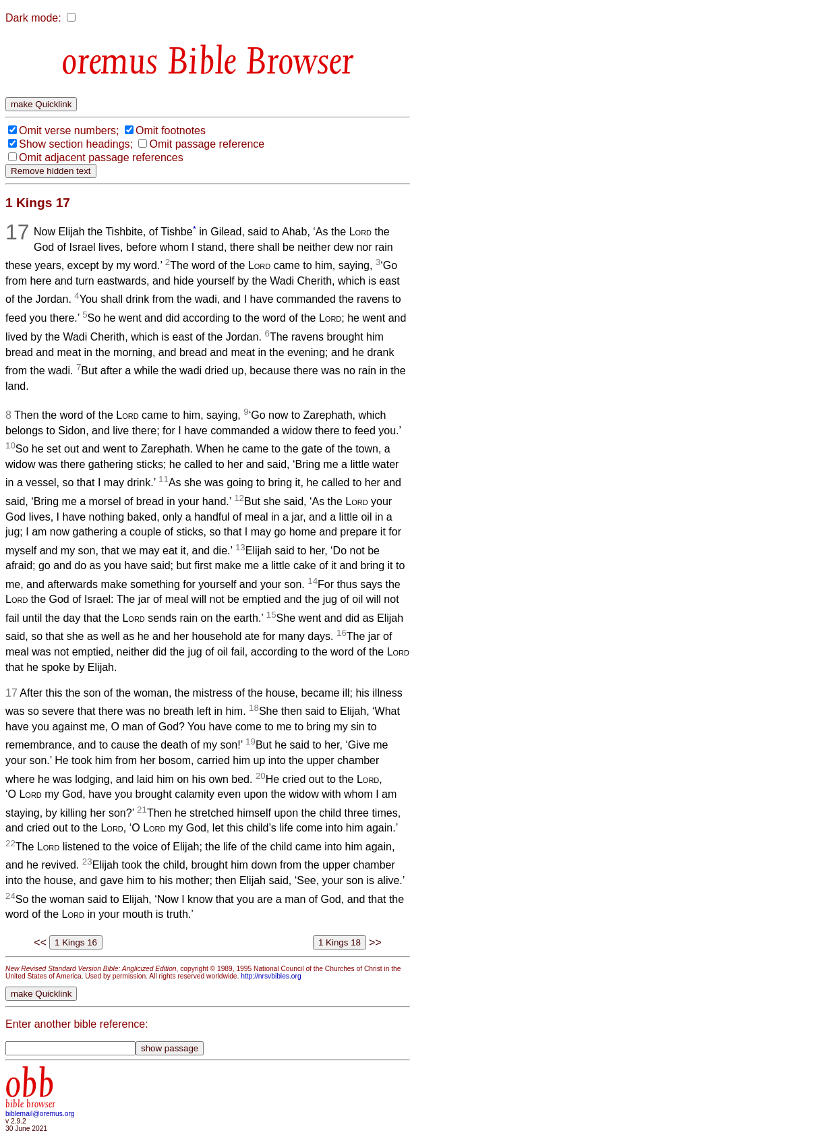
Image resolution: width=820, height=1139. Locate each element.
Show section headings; (76, 144)
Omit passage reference (206, 144)
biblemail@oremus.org (40, 1113)
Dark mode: (33, 18)
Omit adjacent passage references (101, 157)
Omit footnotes (171, 130)
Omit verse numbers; (69, 130)
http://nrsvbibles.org (271, 976)
